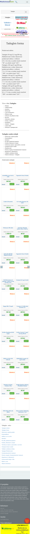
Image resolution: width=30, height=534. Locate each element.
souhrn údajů (8, 125)
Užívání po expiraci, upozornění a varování (15, 144)
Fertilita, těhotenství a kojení (11, 143)
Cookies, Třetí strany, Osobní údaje (6, 510)
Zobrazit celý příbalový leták (11, 115)
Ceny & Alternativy (9, 112)
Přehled (7, 105)
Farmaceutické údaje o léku (8, 459)
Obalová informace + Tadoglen (12, 154)
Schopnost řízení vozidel (10, 146)
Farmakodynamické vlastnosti (9, 453)
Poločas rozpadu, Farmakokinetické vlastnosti (15, 149)
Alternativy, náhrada (9, 119)
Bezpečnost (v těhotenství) (11, 151)
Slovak (7, 519)
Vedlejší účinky (8, 107)
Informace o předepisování (11, 127)
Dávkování (7, 110)
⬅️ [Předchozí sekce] (1, 267)
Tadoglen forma (5, 430)
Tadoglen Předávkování (7, 451)
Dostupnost (7, 122)
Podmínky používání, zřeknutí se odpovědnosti (9, 511)
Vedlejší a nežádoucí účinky (11, 153)
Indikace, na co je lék (7, 436)
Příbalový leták (8, 114)
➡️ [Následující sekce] (28, 267)
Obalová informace (6, 463)
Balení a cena (5, 461)
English (4, 519)
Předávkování (8, 148)
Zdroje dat (2, 508)
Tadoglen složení (6, 428)
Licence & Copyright (4, 513)
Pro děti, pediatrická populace (12, 141)
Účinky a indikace (9, 120)
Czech (1, 519)
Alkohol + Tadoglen (9, 124)
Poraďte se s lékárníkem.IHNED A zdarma (27, 521)
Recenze (7, 117)
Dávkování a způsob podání (11, 136)
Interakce (7, 109)
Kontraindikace (8, 138)
